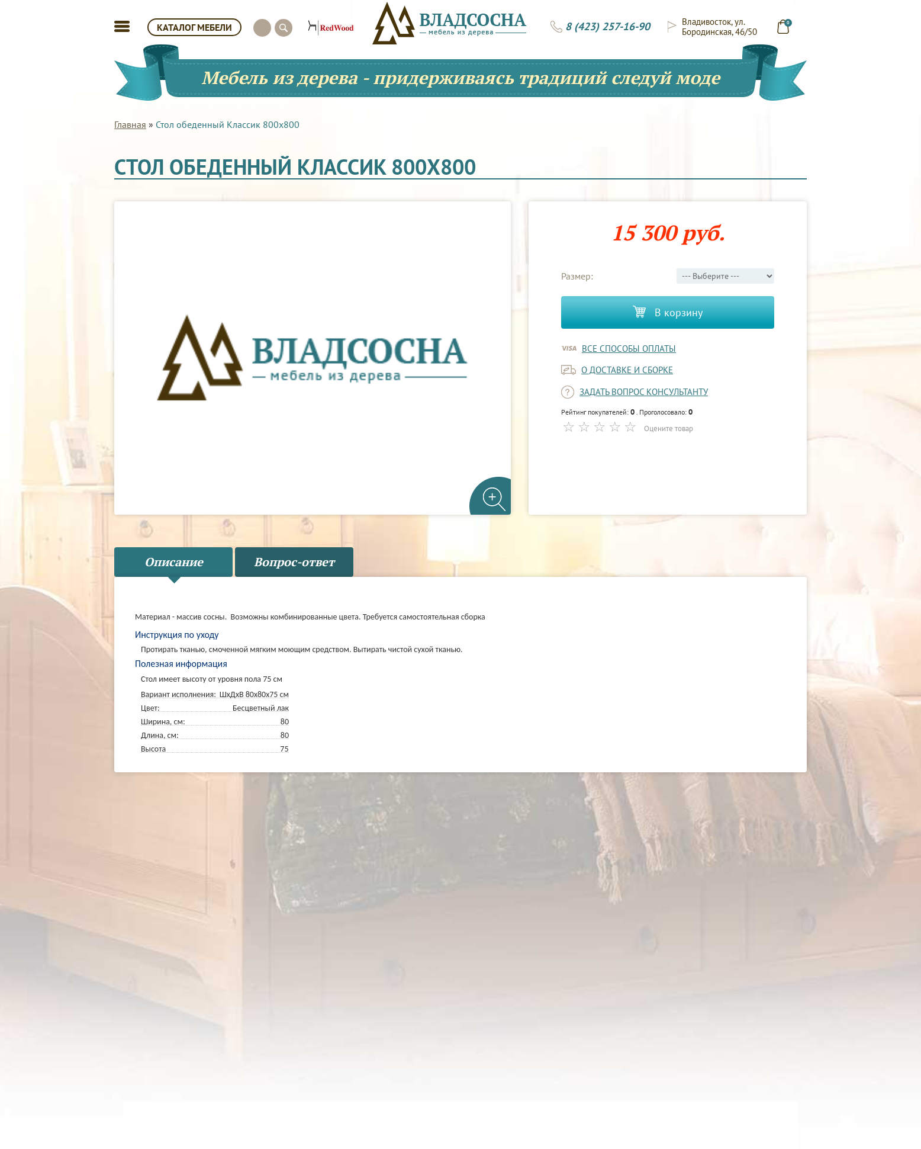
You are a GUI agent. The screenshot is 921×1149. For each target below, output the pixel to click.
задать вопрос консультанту (643, 391)
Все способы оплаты (629, 348)
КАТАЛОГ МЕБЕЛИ (194, 27)
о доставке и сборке (627, 369)
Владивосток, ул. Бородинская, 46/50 (719, 27)
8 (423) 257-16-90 (607, 27)
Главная (130, 124)
